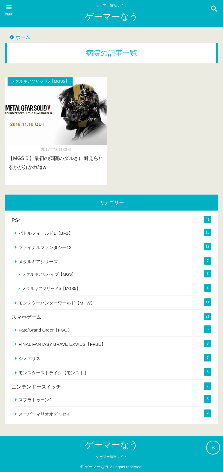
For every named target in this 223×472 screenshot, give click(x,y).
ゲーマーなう (111, 16)
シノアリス (29, 358)
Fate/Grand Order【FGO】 (45, 329)
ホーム (19, 37)
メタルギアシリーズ (38, 261)
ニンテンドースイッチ (36, 387)
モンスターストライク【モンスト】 (53, 372)
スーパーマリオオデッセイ (45, 414)
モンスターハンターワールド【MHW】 (57, 302)
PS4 (16, 220)
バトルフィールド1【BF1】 (46, 233)
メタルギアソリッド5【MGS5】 (40, 81)
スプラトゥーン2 (35, 399)
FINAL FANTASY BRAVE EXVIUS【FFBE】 (62, 344)
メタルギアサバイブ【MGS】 (49, 274)
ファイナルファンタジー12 (45, 247)
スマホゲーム (26, 317)
